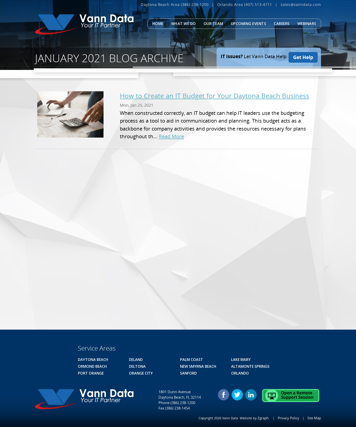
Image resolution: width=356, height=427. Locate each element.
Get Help (303, 56)
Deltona (137, 366)
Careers (282, 23)
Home (157, 23)
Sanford (188, 373)
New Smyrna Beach (198, 366)
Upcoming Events (248, 23)
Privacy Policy (289, 418)
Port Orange (91, 373)
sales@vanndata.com (301, 4)
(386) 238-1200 (195, 4)
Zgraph (264, 418)
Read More (171, 136)
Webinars (306, 23)
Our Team (213, 23)
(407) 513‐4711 (258, 4)
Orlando (240, 373)
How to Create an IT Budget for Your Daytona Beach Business (214, 95)
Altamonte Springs (250, 366)
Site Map (314, 418)
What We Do (183, 23)
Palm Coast (191, 359)
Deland (136, 359)
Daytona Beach (93, 359)
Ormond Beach (92, 366)
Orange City (141, 373)
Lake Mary (241, 359)
